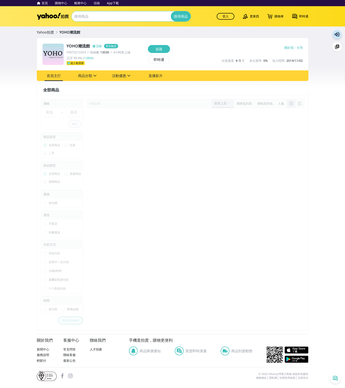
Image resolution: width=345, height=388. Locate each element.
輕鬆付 (41, 360)
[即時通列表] (335, 378)
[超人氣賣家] (106, 63)
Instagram (70, 376)
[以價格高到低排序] (265, 103)
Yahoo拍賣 (53, 16)
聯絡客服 (69, 355)
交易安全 (303, 377)
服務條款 (261, 377)
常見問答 (69, 349)
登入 (225, 16)
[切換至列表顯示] (300, 103)
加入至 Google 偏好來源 (337, 46)
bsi (47, 376)
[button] (54, 75)
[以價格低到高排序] (244, 103)
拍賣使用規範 (287, 377)
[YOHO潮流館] (106, 46)
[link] (291, 103)
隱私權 (273, 377)
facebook (62, 376)
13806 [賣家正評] (88, 58)
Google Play (296, 359)
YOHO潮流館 (69, 32)
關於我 (289, 47)
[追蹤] (159, 49)
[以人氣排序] (281, 103)
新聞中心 (43, 349)
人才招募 (96, 349)
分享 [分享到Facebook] (300, 47)
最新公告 (69, 360)
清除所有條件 (70, 320)
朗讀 (337, 34)
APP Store (296, 350)
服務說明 (43, 355)
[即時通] (159, 60)
